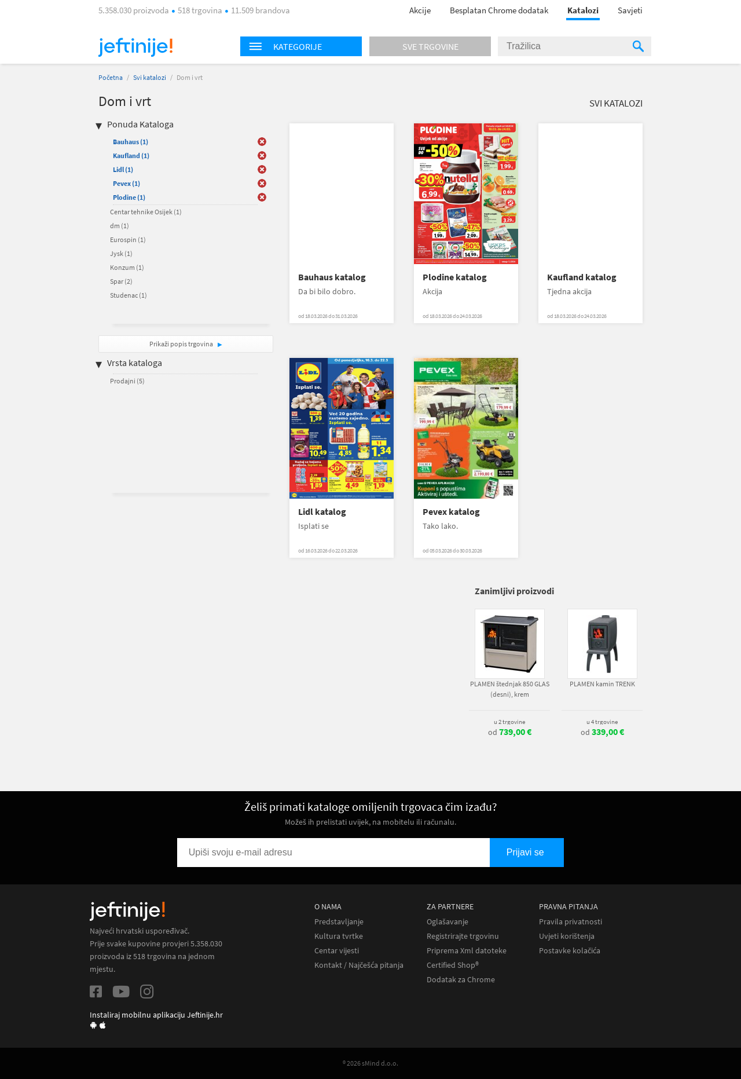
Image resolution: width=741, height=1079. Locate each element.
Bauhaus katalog (332, 277)
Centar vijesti (336, 951)
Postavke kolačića (569, 951)
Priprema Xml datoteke (467, 951)
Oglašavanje (447, 922)
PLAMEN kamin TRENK (602, 683)
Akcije (420, 10)
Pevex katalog (451, 511)
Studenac (128, 295)
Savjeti (630, 10)
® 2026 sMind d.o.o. (370, 1063)
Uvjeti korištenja (567, 936)
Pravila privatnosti (570, 922)
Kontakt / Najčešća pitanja (358, 965)
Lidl (123, 169)
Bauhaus (130, 141)
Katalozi (583, 10)
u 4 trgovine (602, 722)
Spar (121, 281)
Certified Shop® (453, 965)
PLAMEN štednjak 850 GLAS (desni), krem (509, 688)
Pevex (126, 183)
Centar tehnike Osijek (146, 211)
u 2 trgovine (509, 722)
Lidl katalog (322, 511)
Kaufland (131, 155)
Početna (110, 77)
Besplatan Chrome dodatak (499, 10)
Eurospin (128, 239)
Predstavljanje (339, 922)
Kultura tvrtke (338, 936)
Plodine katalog (455, 277)
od (509, 732)
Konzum (127, 267)
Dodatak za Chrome (461, 980)
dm (119, 225)
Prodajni (127, 380)
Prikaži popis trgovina (181, 343)
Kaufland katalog (582, 277)
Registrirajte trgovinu (463, 936)
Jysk (121, 253)
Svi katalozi (149, 77)
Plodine (129, 197)
